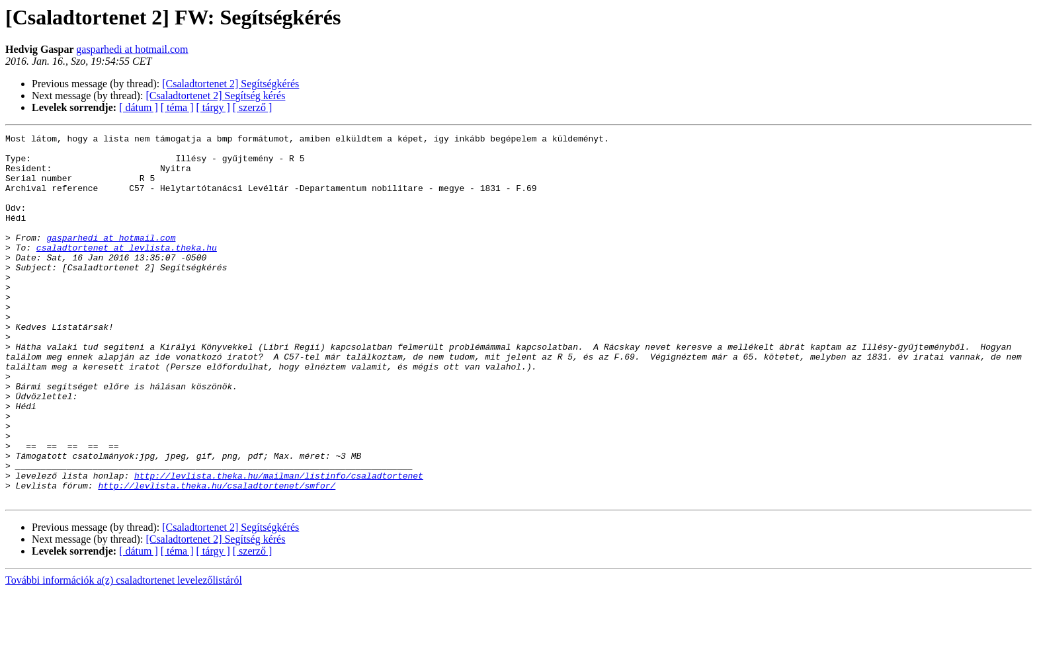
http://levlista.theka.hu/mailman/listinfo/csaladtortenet (278, 545)
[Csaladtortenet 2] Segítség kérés (215, 95)
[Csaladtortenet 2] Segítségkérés (230, 83)
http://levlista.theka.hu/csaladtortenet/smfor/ (216, 557)
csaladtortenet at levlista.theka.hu (126, 271)
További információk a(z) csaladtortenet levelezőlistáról (123, 653)
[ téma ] (177, 107)
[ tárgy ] (213, 107)
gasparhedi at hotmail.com (132, 49)
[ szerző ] (252, 107)
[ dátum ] (138, 107)
